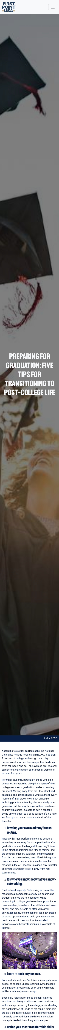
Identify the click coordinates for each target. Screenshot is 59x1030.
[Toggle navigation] (52, 7)
